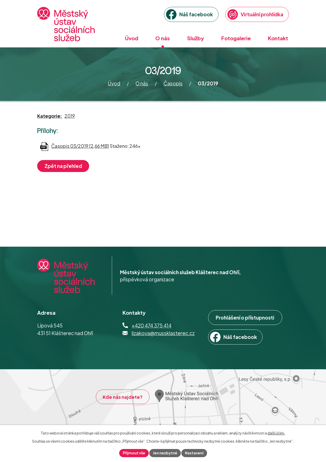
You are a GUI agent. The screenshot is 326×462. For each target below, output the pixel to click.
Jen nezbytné (165, 453)
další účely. (276, 433)
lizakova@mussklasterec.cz (163, 333)
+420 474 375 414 (151, 325)
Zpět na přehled (63, 166)
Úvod (114, 83)
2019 (69, 116)
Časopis (173, 83)
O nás (141, 83)
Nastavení (194, 453)
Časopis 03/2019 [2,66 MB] (80, 146)
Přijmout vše (134, 453)
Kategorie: (49, 116)
